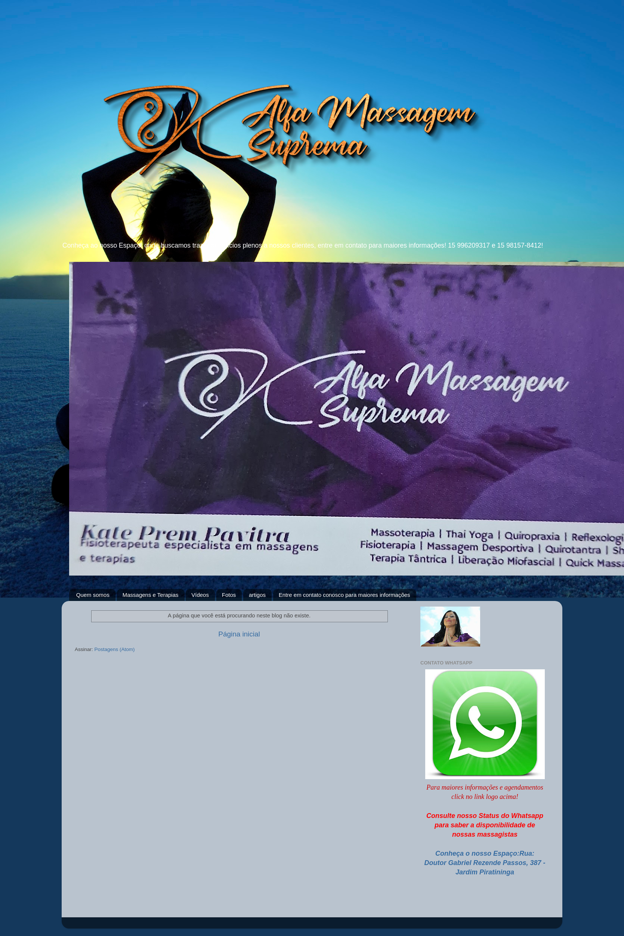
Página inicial (239, 634)
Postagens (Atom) (115, 649)
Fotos (229, 595)
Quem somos (92, 595)
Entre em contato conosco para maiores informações (344, 595)
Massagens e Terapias (151, 595)
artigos (257, 595)
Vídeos (200, 595)
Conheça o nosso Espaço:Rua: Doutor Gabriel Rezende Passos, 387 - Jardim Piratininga (484, 863)
